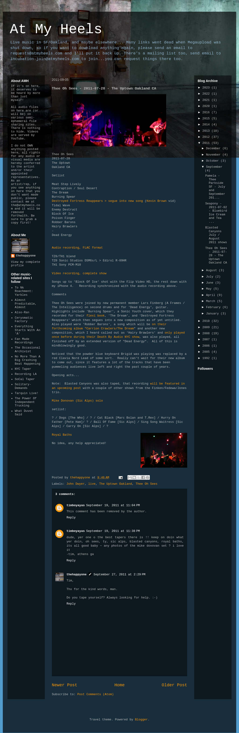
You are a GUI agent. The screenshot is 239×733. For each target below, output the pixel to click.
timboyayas (76, 505)
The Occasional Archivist (27, 349)
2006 (206, 346)
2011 (206, 143)
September (214, 167)
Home (119, 685)
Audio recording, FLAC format (77, 247)
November (214, 155)
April (211, 295)
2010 (206, 321)
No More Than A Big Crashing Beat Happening (27, 360)
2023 (206, 87)
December (214, 148)
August (212, 270)
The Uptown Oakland (115, 484)
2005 (206, 352)
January (213, 313)
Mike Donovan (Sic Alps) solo (77, 400)
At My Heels (56, 29)
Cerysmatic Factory (24, 319)
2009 (206, 327)
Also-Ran (22, 312)
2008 (206, 333)
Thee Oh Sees (147, 484)
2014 (206, 124)
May (209, 289)
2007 (206, 339)
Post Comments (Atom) (95, 694)
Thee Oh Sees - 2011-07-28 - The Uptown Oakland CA (216, 255)
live (91, 484)
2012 (206, 137)
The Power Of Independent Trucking (26, 402)
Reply (71, 517)
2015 (206, 118)
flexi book (95, 315)
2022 (206, 94)
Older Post (174, 685)
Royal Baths (62, 435)
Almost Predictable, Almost (26, 303)
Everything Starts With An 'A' (27, 330)
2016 (206, 112)
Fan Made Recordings (24, 341)
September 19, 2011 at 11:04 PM (113, 505)
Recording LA (26, 374)
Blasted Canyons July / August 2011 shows (216, 235)
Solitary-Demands (23, 386)
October (213, 161)
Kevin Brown (157, 201)
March (211, 301)
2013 (206, 131)
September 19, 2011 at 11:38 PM (113, 531)
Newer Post (64, 685)
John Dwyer (75, 484)
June (210, 283)
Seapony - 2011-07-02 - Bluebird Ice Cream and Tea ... (216, 213)
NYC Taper (23, 369)
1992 (206, 358)
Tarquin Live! (26, 393)
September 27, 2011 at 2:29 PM (119, 574)
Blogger (141, 719)
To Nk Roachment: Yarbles (24, 291)
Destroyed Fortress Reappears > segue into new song (97, 201)
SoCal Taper (25, 379)
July (210, 276)
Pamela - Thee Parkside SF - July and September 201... (215, 186)
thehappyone (77, 574)
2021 (206, 100)
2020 (206, 106)
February (214, 307)
